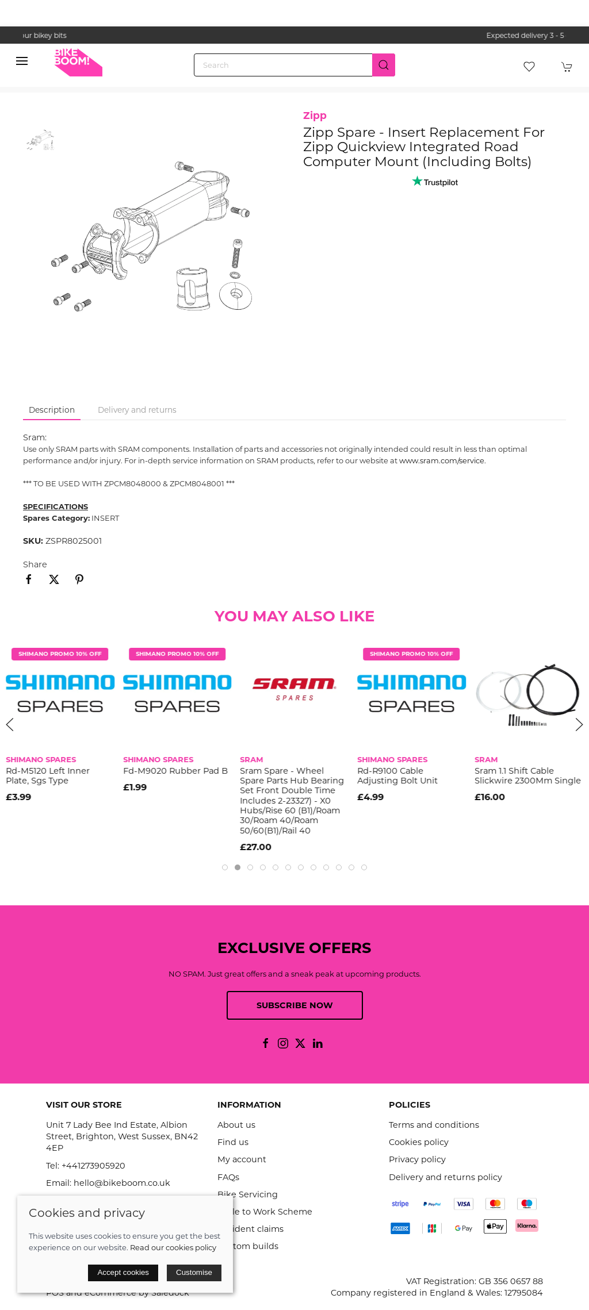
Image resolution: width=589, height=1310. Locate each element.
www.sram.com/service (441, 460)
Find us (232, 1142)
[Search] (294, 64)
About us (236, 1125)
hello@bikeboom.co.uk (122, 1183)
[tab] (225, 867)
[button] (22, 61)
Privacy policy (417, 1159)
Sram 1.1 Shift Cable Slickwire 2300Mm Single (528, 776)
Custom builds (247, 1246)
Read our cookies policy (173, 1247)
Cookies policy (419, 1142)
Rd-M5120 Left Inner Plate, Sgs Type (48, 776)
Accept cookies (123, 1272)
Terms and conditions (434, 1125)
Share (35, 564)
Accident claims (250, 1229)
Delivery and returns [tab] (137, 409)
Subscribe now (295, 1005)
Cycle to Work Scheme (264, 1212)
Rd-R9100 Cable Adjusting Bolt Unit (397, 776)
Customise (194, 1272)
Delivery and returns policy (445, 1177)
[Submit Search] (383, 64)
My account (241, 1159)
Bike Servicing (247, 1194)
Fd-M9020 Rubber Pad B (175, 771)
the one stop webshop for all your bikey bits (294, 35)
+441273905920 (93, 1166)
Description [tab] (52, 409)
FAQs (228, 1177)
